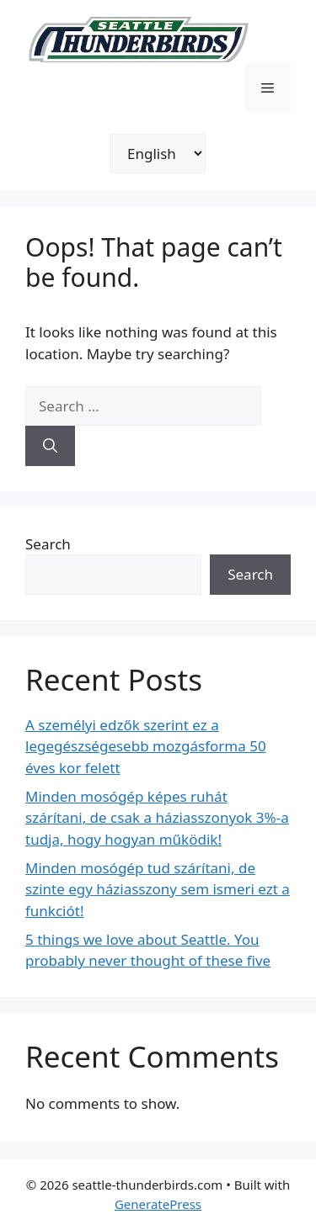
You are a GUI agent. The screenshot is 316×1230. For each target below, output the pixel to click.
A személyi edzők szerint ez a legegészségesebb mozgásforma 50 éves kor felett (145, 746)
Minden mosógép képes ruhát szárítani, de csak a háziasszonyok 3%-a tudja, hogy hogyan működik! (157, 818)
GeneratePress (158, 1204)
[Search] (50, 446)
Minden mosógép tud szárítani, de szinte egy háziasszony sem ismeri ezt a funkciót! (157, 889)
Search (48, 544)
